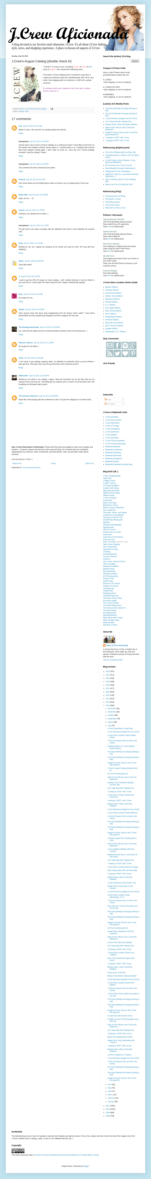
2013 (108, 702)
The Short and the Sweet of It (114, 608)
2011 (108, 1106)
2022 (108, 671)
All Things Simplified (111, 486)
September (112, 719)
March (110, 1095)
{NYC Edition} (110, 314)
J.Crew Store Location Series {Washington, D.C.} (118, 896)
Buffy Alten (23, 195)
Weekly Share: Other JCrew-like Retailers (121, 124)
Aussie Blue (107, 500)
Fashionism (107, 535)
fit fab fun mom (109, 539)
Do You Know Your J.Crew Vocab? (118, 165)
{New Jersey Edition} (113, 311)
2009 (108, 1113)
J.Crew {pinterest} (112, 432)
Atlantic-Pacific (109, 495)
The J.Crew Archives (111, 603)
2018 (108, 685)
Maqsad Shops (109, 569)
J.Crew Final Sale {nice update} (119, 942)
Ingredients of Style (110, 549)
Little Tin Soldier (109, 564)
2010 (108, 1109)
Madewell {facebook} (113, 455)
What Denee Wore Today (113, 618)
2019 (108, 682)
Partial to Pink (108, 578)
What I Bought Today (111, 620)
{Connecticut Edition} (113, 293)
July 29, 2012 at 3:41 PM (32, 126)
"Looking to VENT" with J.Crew (117, 140)
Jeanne (22, 210)
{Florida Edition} (111, 302)
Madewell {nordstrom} (113, 450)
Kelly (21, 243)
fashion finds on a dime (112, 532)
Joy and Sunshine (110, 557)
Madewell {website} (112, 447)
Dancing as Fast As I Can (113, 517)
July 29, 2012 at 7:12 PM (38, 225)
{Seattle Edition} (111, 329)
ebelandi (106, 522)
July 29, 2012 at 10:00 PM (50, 327)
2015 (108, 695)
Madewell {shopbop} (113, 453)
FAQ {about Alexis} (112, 202)
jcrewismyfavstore (110, 554)
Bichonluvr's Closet (110, 505)
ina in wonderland (110, 547)
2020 (108, 678)
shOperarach (108, 591)
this (90, 67)
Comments (110, 404)
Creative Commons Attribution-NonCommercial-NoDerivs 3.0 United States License (67, 1155)
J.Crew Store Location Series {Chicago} (122, 867)
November (112, 712)
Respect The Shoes (110, 586)
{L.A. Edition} (110, 305)
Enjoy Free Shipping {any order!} (120, 1037)
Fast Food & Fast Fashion (113, 537)
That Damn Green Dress (112, 598)
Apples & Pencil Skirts (111, 493)
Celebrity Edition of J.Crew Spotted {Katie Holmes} (120, 747)
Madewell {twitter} (112, 461)
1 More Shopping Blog (111, 476)
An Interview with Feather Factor (120, 1016)
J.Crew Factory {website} (115, 441)
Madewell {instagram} (113, 459)
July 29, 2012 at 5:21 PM (35, 179)
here (109, 227)
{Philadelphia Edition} (113, 317)
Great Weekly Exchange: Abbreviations (120, 168)
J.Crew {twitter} (111, 435)
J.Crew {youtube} (111, 438)
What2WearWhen (110, 615)
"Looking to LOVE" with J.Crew (117, 138)
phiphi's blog (108, 581)
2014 (108, 699)
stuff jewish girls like (110, 596)
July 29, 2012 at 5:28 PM (38, 195)
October (111, 715)
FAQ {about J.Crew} (113, 199)
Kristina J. (107, 559)
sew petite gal (108, 588)
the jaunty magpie (110, 601)
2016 (108, 692)
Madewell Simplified (110, 566)
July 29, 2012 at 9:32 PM (34, 309)
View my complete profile (112, 660)
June (110, 1085)
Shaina (21, 309)
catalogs (21, 111)
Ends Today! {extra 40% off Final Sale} (122, 870)
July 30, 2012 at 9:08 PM (48, 396)
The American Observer (28, 396)
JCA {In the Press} (112, 205)
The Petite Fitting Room (112, 605)
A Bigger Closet (109, 481)
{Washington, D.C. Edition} (115, 332)
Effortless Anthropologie (112, 525)
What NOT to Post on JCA (115, 208)
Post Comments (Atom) (31, 468)
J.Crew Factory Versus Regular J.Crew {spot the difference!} (120, 161)
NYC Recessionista (110, 576)
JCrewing (106, 552)
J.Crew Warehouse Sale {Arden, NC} (121, 883)
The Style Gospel (109, 610)
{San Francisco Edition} (114, 326)
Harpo (21, 261)
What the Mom (108, 623)
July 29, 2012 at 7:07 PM (34, 210)
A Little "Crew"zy (109, 483)
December (112, 708)
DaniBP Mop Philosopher (113, 520)
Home (53, 463)
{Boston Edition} (111, 287)
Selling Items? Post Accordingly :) (118, 171)
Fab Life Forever (109, 530)
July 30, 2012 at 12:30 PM (39, 376)
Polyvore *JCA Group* (111, 583)
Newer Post (16, 463)
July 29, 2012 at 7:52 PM (33, 243)
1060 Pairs (107, 478)
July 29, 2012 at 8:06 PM (34, 261)
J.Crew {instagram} (112, 429)
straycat (22, 179)
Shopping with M (109, 593)
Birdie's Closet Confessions (113, 508)
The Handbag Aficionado (29, 327)
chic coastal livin (109, 510)
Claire (21, 358)
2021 (108, 675)
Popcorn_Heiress (26, 343)
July (110, 726)
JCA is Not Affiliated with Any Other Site (120, 152)
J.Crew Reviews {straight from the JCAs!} (121, 118)
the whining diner (109, 613)
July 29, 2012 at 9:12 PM (33, 294)
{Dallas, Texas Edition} (114, 296)
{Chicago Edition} (112, 290)
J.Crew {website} (111, 417)
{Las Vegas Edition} (112, 308)
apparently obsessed (111, 491)
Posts (108, 400)
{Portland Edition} (112, 320)
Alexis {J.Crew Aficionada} (117, 645)
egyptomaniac (108, 527)
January (111, 1102)
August (111, 722)
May (110, 1088)
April (110, 1091)
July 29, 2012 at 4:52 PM (38, 164)
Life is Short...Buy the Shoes (114, 561)
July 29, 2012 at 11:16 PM (44, 343)
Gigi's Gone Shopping (111, 544)
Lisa (20, 126)
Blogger (86, 1166)
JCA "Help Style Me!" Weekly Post (118, 122)
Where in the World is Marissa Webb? (122, 976)
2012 (108, 705)
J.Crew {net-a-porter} (113, 420)
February (111, 1098)
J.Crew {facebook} (112, 423)
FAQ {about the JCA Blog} (115, 196)
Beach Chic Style (109, 503)
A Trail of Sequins (110, 498)
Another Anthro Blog (111, 488)
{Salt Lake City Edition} (114, 323)
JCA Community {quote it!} (117, 774)
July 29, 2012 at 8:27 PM (30, 276)
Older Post (89, 463)
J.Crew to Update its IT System (119, 1055)
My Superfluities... (110, 571)
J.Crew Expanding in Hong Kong (120, 728)
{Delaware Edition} (112, 299)
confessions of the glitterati (113, 515)
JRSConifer (23, 376)
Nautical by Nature (110, 574)
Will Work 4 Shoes (110, 625)
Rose (21, 294)
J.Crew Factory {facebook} (115, 444)
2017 (108, 688)
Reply (21, 133)
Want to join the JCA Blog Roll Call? (119, 184)
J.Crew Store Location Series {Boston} (122, 813)
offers (27, 111)
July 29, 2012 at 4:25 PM (38, 141)
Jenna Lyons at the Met (116, 973)
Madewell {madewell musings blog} (118, 464)
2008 (108, 1116)
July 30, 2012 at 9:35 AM (33, 358)
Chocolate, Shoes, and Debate (115, 513)
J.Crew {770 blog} (112, 426)
